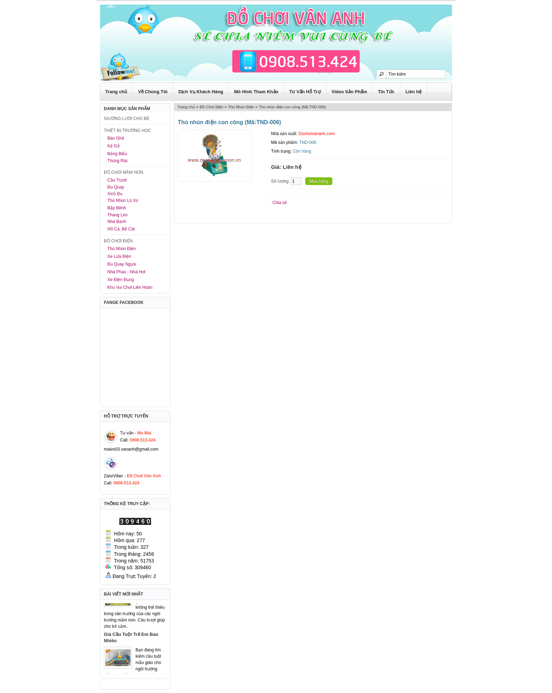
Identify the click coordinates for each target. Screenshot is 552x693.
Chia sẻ (279, 202)
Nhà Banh (116, 221)
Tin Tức (386, 91)
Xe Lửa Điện (119, 256)
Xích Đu (115, 193)
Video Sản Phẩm (349, 91)
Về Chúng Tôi (153, 91)
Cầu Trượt (117, 180)
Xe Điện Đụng (120, 279)
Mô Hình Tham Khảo (256, 91)
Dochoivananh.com (317, 133)
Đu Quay (115, 187)
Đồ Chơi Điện (211, 107)
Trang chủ (116, 91)
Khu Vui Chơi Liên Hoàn (129, 287)
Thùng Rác (117, 160)
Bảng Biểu (117, 153)
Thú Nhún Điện (121, 248)
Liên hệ (413, 91)
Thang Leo (117, 214)
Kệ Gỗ (113, 146)
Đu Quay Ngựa (121, 264)
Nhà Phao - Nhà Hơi (126, 271)
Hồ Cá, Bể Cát (121, 229)
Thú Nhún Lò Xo (122, 200)
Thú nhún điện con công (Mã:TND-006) (292, 107)
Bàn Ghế (115, 138)
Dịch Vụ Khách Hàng (200, 91)
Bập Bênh (116, 207)
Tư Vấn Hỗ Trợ (304, 91)
